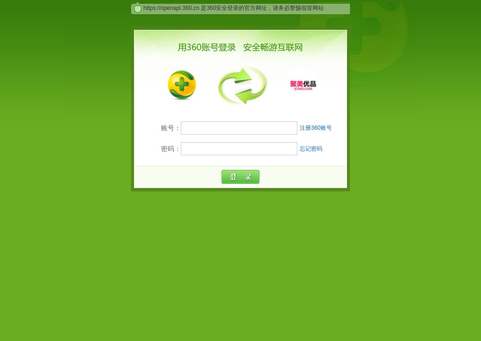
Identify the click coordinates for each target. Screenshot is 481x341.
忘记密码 (311, 148)
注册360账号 (316, 128)
